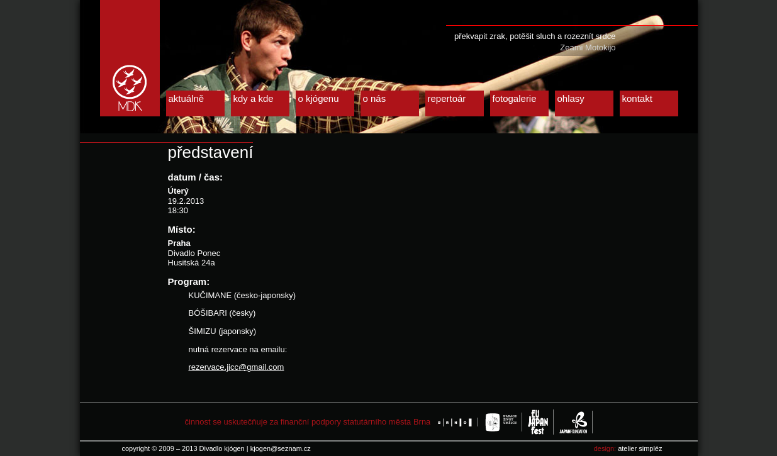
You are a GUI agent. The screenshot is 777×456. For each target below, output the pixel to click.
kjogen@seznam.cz (280, 448)
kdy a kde (253, 98)
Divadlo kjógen (130, 58)
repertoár (447, 98)
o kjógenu (318, 98)
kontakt (637, 98)
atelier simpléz (640, 448)
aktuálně (186, 98)
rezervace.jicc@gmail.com (236, 367)
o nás (374, 98)
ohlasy (570, 98)
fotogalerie (515, 98)
